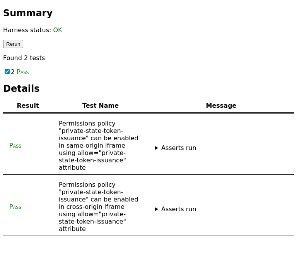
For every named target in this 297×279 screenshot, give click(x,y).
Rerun (13, 44)
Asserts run (178, 148)
